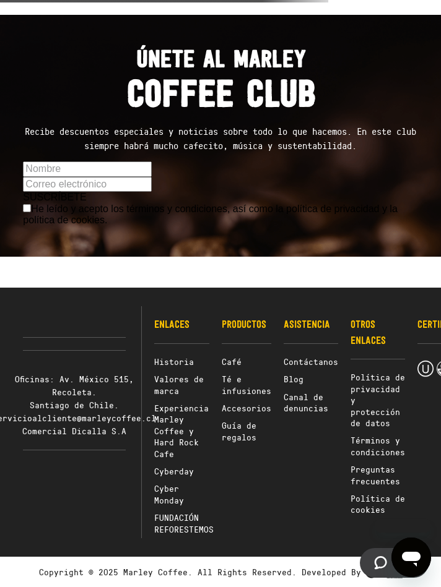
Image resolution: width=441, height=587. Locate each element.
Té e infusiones (246, 384)
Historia (174, 361)
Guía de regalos (239, 430)
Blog (293, 379)
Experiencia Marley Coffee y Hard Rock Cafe (181, 431)
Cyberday (174, 471)
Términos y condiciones (378, 445)
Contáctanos (311, 361)
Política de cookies (378, 503)
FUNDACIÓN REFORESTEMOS (184, 523)
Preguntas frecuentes (375, 474)
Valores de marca (179, 384)
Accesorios (246, 408)
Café (232, 361)
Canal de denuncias (306, 402)
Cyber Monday (169, 493)
